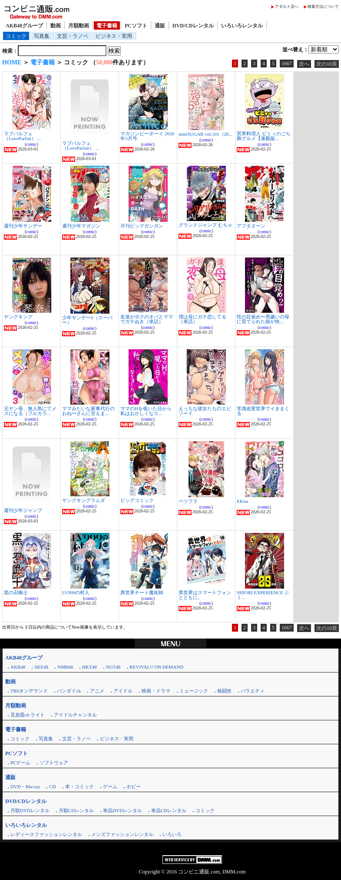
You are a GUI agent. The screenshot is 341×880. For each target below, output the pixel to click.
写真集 (42, 36)
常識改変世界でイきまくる (263, 411)
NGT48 (113, 666)
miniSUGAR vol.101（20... (205, 134)
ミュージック (193, 690)
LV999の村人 (75, 592)
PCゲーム (20, 762)
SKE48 (41, 666)
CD (52, 786)
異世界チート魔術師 (141, 592)
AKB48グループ (24, 26)
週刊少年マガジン (81, 225)
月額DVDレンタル (30, 810)
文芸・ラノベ (72, 36)
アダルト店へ (286, 6)
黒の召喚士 (16, 592)
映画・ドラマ (156, 690)
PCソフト (136, 26)
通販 (160, 26)
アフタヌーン (251, 225)
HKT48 (89, 666)
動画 (55, 26)
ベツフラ (188, 501)
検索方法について (323, 6)
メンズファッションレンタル (122, 834)
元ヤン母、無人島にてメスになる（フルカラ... (30, 411)
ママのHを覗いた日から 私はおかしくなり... (146, 411)
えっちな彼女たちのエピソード (205, 411)
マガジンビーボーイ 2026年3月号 (147, 136)
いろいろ (172, 834)
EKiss (242, 501)
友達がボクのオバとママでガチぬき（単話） (146, 319)
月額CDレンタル (76, 810)
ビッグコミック (137, 500)
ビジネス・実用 (114, 36)
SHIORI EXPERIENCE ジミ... (263, 595)
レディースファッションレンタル (46, 834)
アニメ (97, 690)
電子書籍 (106, 26)
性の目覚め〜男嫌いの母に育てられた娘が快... (263, 319)
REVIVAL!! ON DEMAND (156, 666)
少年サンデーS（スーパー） (87, 320)
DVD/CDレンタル (193, 26)
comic (31, 144)
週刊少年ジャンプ (23, 510)
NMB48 (65, 666)
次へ (304, 64)
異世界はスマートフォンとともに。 (205, 595)
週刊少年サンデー (23, 225)
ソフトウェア (54, 762)
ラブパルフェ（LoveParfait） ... (22, 136)
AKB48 (17, 666)
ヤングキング (18, 316)
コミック (16, 36)
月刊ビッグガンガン (141, 225)
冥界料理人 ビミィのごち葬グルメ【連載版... (264, 136)
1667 (286, 63)
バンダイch (68, 690)
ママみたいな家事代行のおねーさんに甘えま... (88, 411)
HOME (11, 62)
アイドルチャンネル (75, 714)
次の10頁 (326, 64)
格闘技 (224, 690)
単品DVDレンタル (122, 810)
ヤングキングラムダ (83, 500)
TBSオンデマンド (29, 690)
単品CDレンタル (168, 810)
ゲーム (110, 786)
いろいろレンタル (242, 26)
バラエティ (253, 690)
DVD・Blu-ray (25, 786)
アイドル (122, 690)
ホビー (133, 786)
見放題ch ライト (27, 714)
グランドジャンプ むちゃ (205, 225)
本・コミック (79, 786)
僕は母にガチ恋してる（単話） (202, 319)
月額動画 (78, 26)
